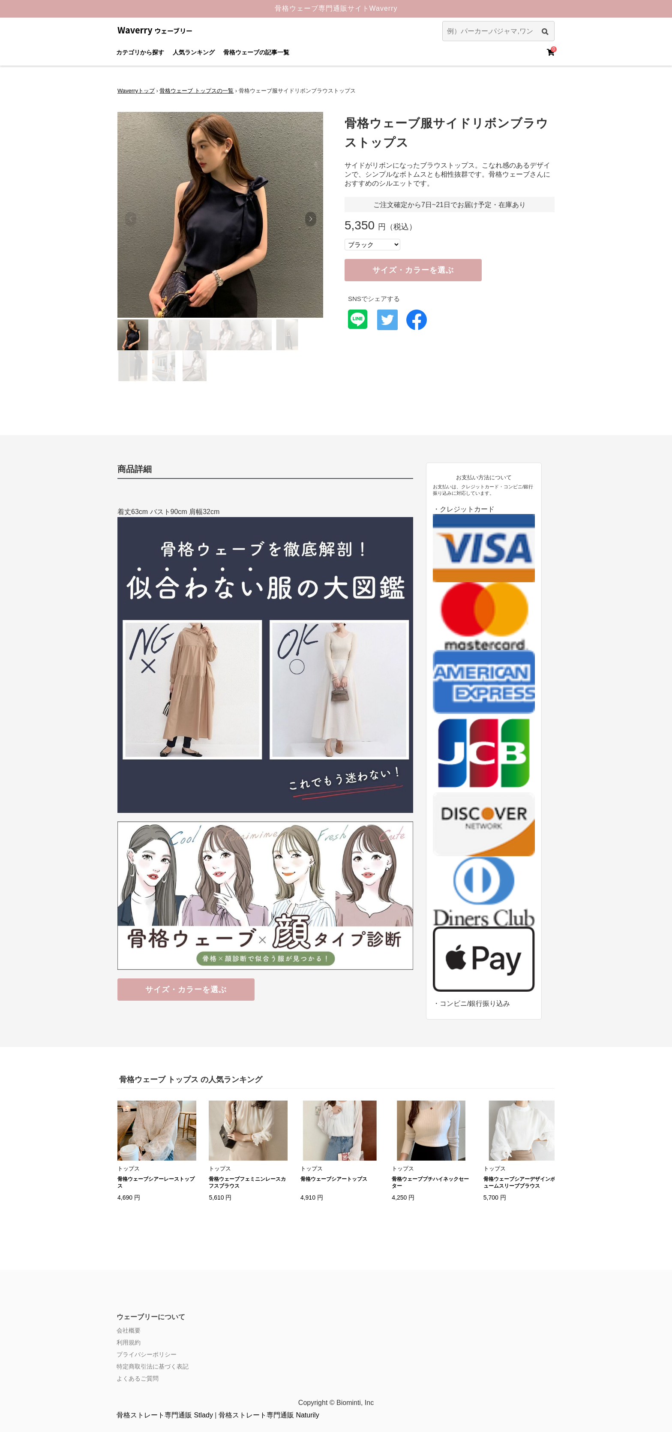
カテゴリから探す (140, 52)
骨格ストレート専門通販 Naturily (269, 1415)
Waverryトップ (136, 90)
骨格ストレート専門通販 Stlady (165, 1415)
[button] (310, 219)
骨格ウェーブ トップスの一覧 (196, 90)
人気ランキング (194, 52)
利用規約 (129, 1342)
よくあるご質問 (138, 1378)
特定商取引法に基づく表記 (153, 1366)
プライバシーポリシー (147, 1354)
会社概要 (129, 1330)
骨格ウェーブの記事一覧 (256, 52)
